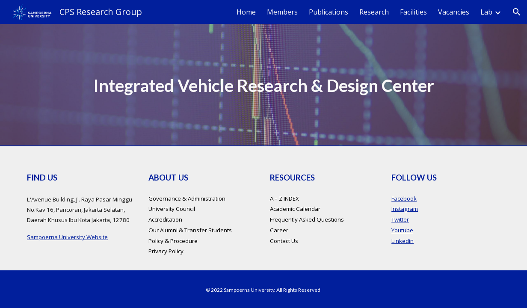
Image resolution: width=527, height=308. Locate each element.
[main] (263, 85)
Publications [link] (328, 12)
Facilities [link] (413, 12)
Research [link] (374, 12)
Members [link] (282, 12)
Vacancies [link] (453, 12)
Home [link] (246, 12)
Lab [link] (486, 12)
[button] (516, 12)
